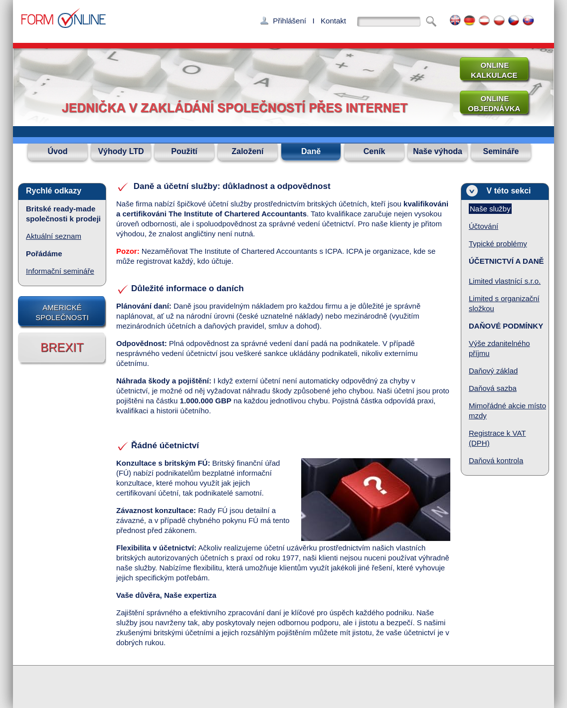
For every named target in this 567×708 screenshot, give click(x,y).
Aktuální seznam (53, 236)
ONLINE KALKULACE (491, 70)
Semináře (501, 151)
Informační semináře (60, 271)
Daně (311, 151)
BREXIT (62, 347)
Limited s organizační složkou (504, 303)
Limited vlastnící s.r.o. (505, 281)
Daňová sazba (493, 388)
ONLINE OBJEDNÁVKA (490, 103)
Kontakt (333, 20)
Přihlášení (289, 20)
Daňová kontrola (496, 460)
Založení (247, 151)
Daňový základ (493, 370)
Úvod (58, 151)
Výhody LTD (121, 151)
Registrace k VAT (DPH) (497, 438)
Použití (184, 151)
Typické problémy (498, 243)
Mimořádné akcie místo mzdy (507, 410)
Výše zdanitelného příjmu (499, 348)
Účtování (483, 226)
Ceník (374, 151)
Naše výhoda (437, 151)
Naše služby (490, 208)
